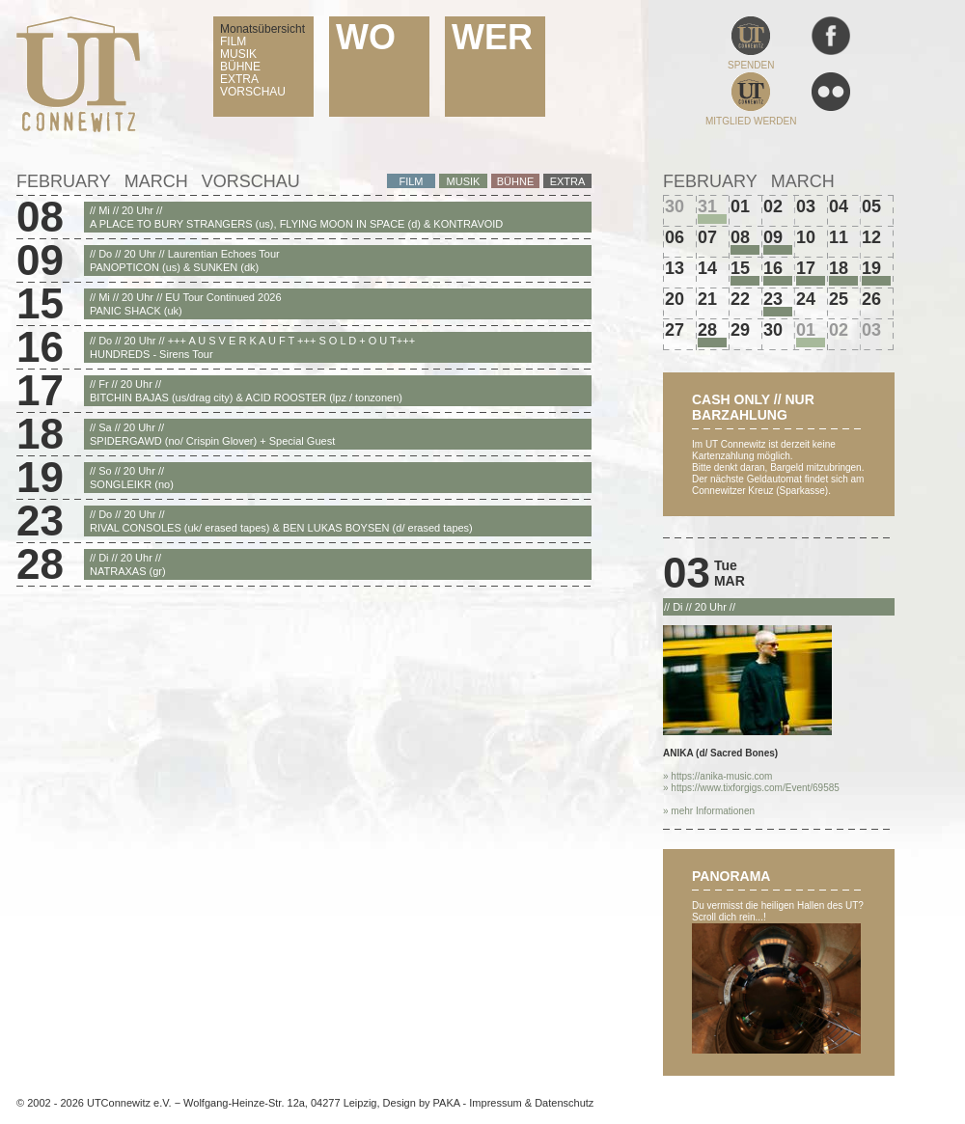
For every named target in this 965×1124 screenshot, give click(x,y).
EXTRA (239, 79)
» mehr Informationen (709, 811)
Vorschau (251, 181)
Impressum (495, 1103)
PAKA (446, 1103)
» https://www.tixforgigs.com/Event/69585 (751, 787)
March (156, 181)
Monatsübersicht (262, 29)
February (63, 181)
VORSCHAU (253, 91)
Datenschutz (564, 1103)
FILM (233, 41)
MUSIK (238, 54)
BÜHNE (240, 66)
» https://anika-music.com (717, 776)
